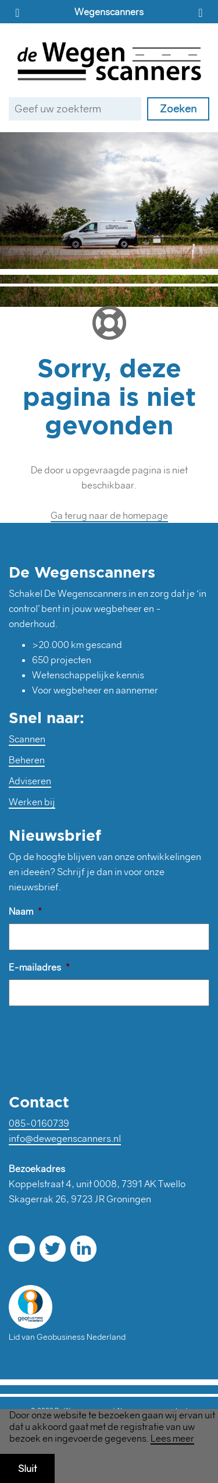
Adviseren (30, 781)
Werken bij (32, 802)
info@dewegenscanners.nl (65, 1138)
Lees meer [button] (172, 1438)
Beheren (27, 760)
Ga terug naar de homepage (109, 515)
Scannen (27, 739)
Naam (25, 911)
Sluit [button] (27, 1468)
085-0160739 (39, 1123)
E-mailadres (39, 967)
